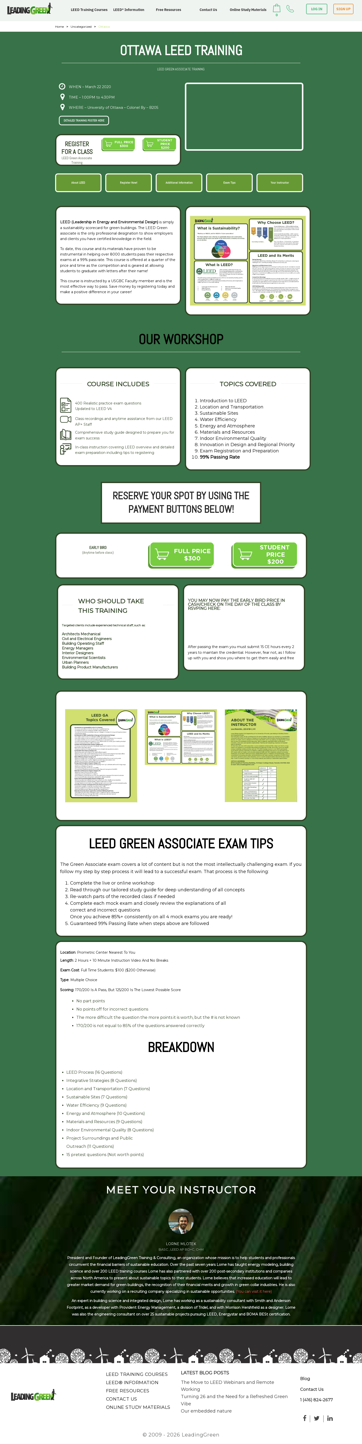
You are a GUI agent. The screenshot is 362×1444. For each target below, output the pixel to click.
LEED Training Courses (89, 9)
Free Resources (168, 9)
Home (59, 26)
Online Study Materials (248, 9)
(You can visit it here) (254, 1291)
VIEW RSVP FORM (209, 627)
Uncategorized (81, 26)
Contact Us (208, 9)
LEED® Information (128, 9)
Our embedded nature (206, 1411)
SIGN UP (343, 9)
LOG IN (316, 9)
